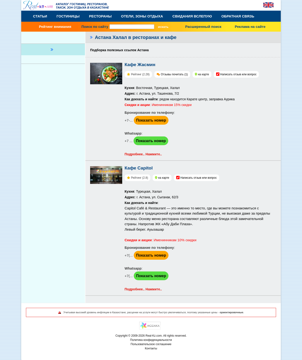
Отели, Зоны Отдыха (142, 16)
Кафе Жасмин (140, 64)
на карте (203, 74)
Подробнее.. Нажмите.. (143, 154)
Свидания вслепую (192, 16)
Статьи (40, 16)
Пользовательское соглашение (151, 344)
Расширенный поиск (203, 27)
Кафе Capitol (139, 167)
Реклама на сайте (250, 27)
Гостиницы (68, 16)
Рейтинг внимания (55, 27)
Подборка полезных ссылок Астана (119, 50)
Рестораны (100, 16)
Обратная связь (237, 16)
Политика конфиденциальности (151, 340)
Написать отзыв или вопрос (238, 74)
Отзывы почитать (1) (174, 74)
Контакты (151, 348)
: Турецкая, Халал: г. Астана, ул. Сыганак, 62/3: (151, 197)
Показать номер (151, 120)
